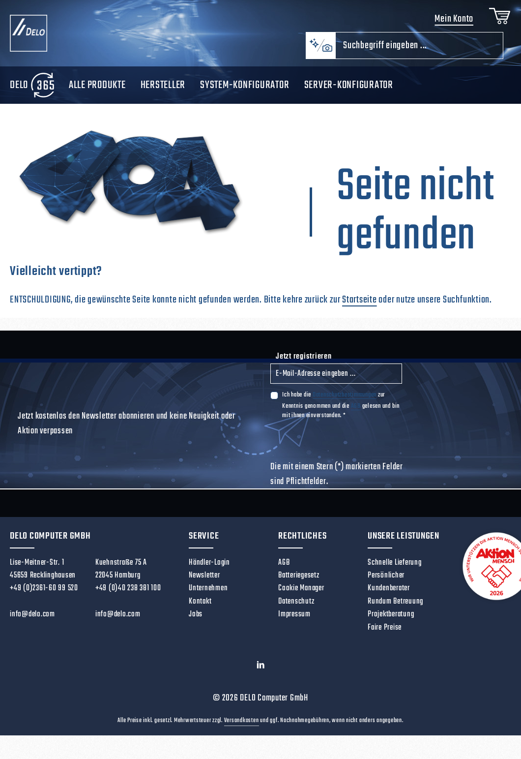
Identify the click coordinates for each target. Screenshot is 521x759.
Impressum (294, 622)
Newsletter (204, 583)
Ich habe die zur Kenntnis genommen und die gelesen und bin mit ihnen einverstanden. (341, 413)
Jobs (196, 622)
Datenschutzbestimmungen (344, 403)
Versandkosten (241, 729)
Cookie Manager (301, 596)
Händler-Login (209, 571)
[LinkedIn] (261, 675)
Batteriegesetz (298, 583)
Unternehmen (208, 596)
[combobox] (419, 53)
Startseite (359, 308)
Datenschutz (296, 610)
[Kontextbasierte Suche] (320, 53)
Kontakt (200, 610)
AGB (356, 414)
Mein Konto (450, 23)
